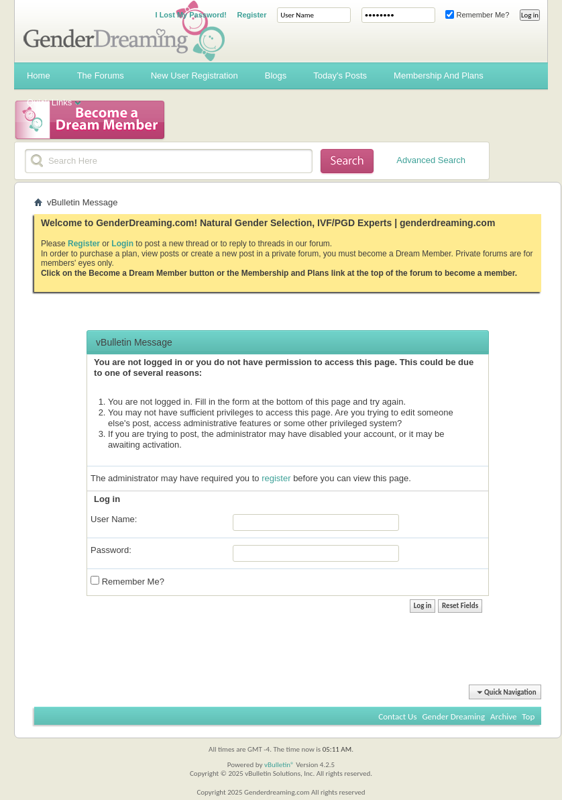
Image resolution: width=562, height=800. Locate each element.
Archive (503, 716)
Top (528, 716)
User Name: (114, 519)
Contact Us (397, 716)
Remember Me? (477, 15)
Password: (111, 550)
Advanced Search (430, 160)
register (276, 478)
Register (252, 15)
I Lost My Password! (191, 15)
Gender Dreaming (453, 716)
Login (122, 243)
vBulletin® (279, 764)
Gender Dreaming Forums (124, 31)
